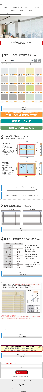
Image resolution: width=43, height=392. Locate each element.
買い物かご (27, 7)
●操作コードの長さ (22, 272)
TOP (4, 10)
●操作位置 (22, 228)
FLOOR (30, 10)
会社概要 (5, 7)
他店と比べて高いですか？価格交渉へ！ (21, 376)
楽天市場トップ (37, 7)
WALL (21, 10)
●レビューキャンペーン (22, 354)
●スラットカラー (22, 107)
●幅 (22, 186)
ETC (39, 10)
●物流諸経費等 (22, 334)
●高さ (22, 193)
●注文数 (2, 366)
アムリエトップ (4, 388)
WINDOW (13, 10)
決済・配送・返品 (16, 7)
